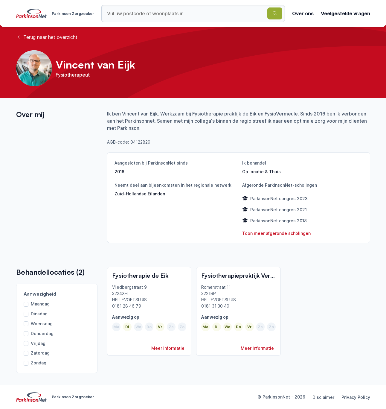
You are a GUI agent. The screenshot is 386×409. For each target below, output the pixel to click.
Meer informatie (167, 348)
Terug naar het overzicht (46, 37)
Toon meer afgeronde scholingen (276, 233)
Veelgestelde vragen (345, 13)
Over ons (303, 13)
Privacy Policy (355, 397)
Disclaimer (323, 397)
